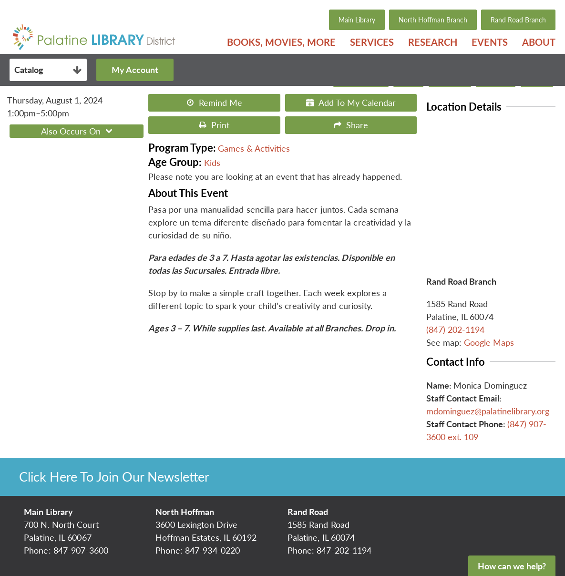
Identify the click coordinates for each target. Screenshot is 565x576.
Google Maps (489, 342)
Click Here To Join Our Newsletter (114, 476)
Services (372, 42)
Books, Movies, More (281, 42)
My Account (135, 69)
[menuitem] (281, 42)
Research (432, 42)
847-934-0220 (212, 550)
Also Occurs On (78, 131)
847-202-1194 (344, 550)
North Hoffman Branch (433, 20)
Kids (212, 162)
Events (490, 42)
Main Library (357, 20)
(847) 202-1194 (455, 329)
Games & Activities (254, 148)
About (538, 42)
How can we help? (512, 566)
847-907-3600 (80, 550)
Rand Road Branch (518, 20)
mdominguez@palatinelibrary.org (487, 411)
